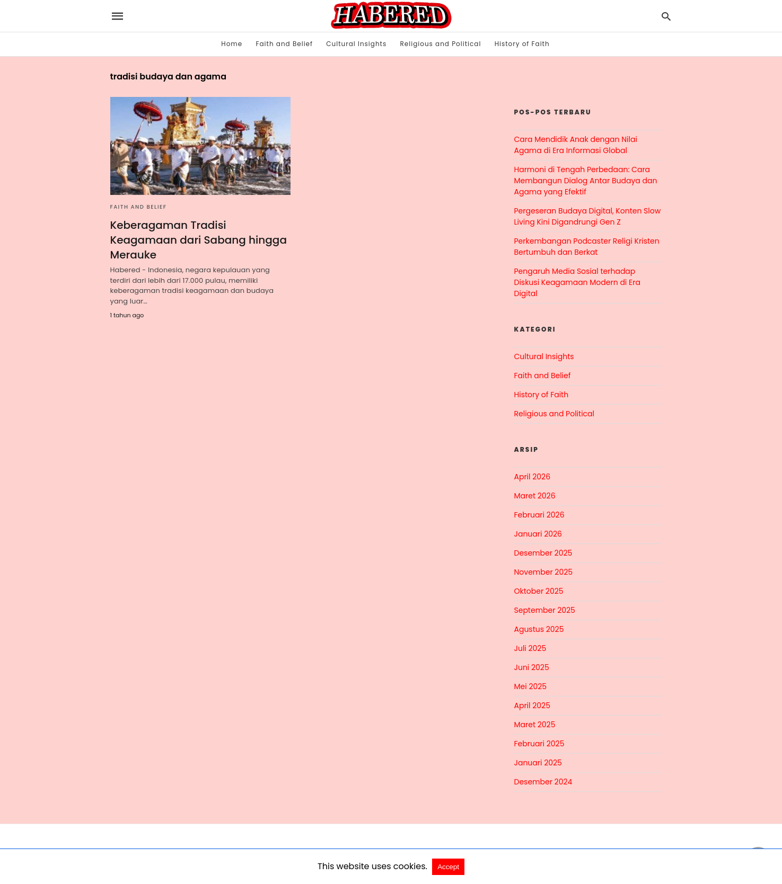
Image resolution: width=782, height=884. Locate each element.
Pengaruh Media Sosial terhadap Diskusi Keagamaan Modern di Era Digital (577, 282)
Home (231, 43)
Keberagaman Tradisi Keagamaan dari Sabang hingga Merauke (198, 240)
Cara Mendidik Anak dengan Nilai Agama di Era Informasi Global (575, 145)
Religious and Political (440, 43)
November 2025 (543, 572)
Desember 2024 (543, 781)
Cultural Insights (356, 43)
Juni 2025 (531, 667)
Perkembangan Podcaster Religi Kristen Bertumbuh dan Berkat (587, 246)
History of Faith (522, 43)
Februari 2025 (539, 743)
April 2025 (532, 705)
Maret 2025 (535, 724)
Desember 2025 (543, 553)
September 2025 (544, 610)
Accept (448, 867)
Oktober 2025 (539, 591)
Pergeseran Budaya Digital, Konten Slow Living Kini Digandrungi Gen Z (587, 216)
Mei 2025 (530, 686)
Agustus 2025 (539, 629)
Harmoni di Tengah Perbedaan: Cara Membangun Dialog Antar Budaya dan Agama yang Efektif (585, 180)
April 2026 (532, 476)
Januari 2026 (538, 534)
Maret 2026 (535, 495)
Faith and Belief (284, 43)
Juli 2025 (530, 648)
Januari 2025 (538, 762)
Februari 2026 (539, 515)
